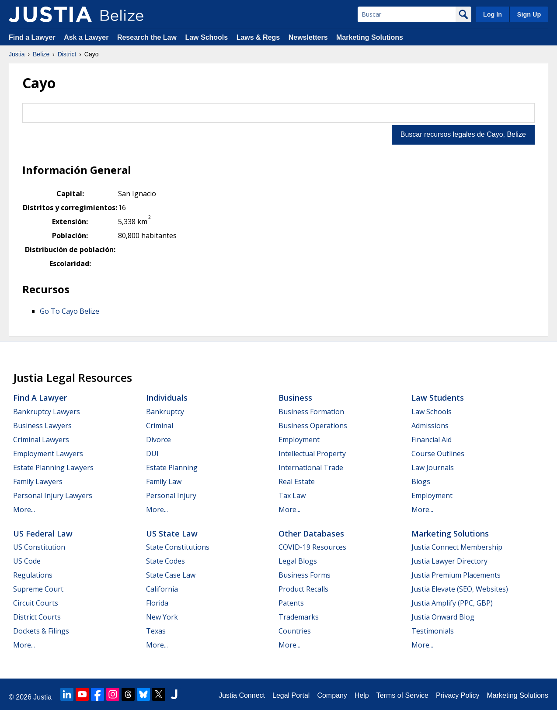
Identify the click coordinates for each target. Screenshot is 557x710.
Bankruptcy (165, 411)
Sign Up (529, 14)
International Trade (310, 467)
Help (362, 695)
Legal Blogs (297, 561)
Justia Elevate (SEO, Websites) (459, 589)
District (67, 54)
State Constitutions (177, 547)
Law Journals (432, 467)
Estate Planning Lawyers (53, 467)
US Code (27, 561)
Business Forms (304, 575)
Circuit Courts (35, 603)
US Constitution (39, 547)
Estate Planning (172, 467)
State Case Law (170, 575)
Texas (156, 631)
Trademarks (298, 617)
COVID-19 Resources (312, 547)
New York (162, 617)
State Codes (165, 561)
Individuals (167, 397)
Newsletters (308, 37)
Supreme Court (38, 589)
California (162, 589)
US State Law (172, 533)
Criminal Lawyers (41, 439)
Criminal (159, 425)
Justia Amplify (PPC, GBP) (452, 603)
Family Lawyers (38, 481)
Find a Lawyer (32, 37)
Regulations (32, 575)
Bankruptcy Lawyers (46, 411)
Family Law (163, 481)
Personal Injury (171, 495)
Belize (41, 54)
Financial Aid (431, 439)
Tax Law (292, 495)
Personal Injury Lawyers (52, 495)
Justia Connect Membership (456, 547)
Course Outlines (437, 453)
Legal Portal (291, 695)
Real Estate (296, 481)
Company (332, 695)
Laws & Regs (258, 37)
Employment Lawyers (48, 453)
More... (24, 509)
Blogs (420, 481)
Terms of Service (402, 695)
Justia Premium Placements (456, 575)
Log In (492, 14)
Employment (299, 439)
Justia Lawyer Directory (449, 561)
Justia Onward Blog (442, 617)
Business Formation (311, 411)
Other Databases (311, 533)
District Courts (37, 617)
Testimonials (432, 631)
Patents (291, 603)
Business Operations (312, 425)
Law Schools (206, 37)
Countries (294, 631)
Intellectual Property (312, 453)
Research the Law (147, 37)
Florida (157, 603)
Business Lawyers (42, 425)
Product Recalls (303, 589)
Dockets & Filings (41, 631)
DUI (152, 453)
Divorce (158, 439)
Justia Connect (242, 695)
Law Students (437, 397)
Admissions (430, 425)
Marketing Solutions (369, 37)
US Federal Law (43, 533)
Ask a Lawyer (87, 37)
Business (295, 397)
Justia (17, 54)
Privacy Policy (458, 695)
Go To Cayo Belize (69, 311)
